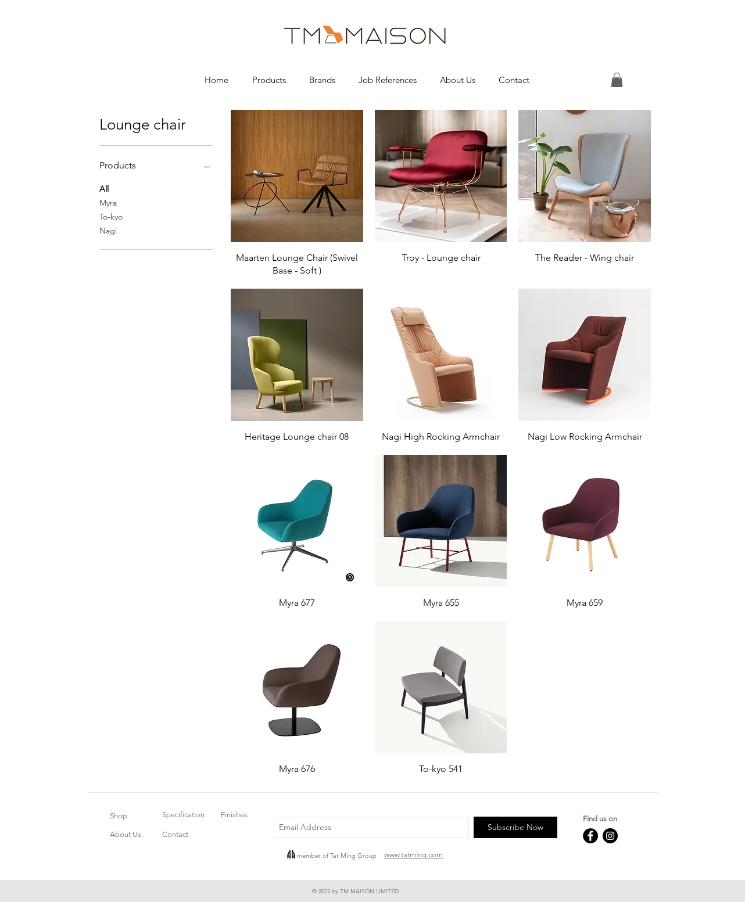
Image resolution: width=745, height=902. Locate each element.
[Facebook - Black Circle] (590, 835)
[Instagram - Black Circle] (610, 835)
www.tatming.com (413, 854)
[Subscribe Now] (515, 827)
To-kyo (111, 216)
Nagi (108, 230)
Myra (108, 202)
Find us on (600, 818)
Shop (118, 815)
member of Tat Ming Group (337, 855)
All (104, 188)
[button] (269, 80)
